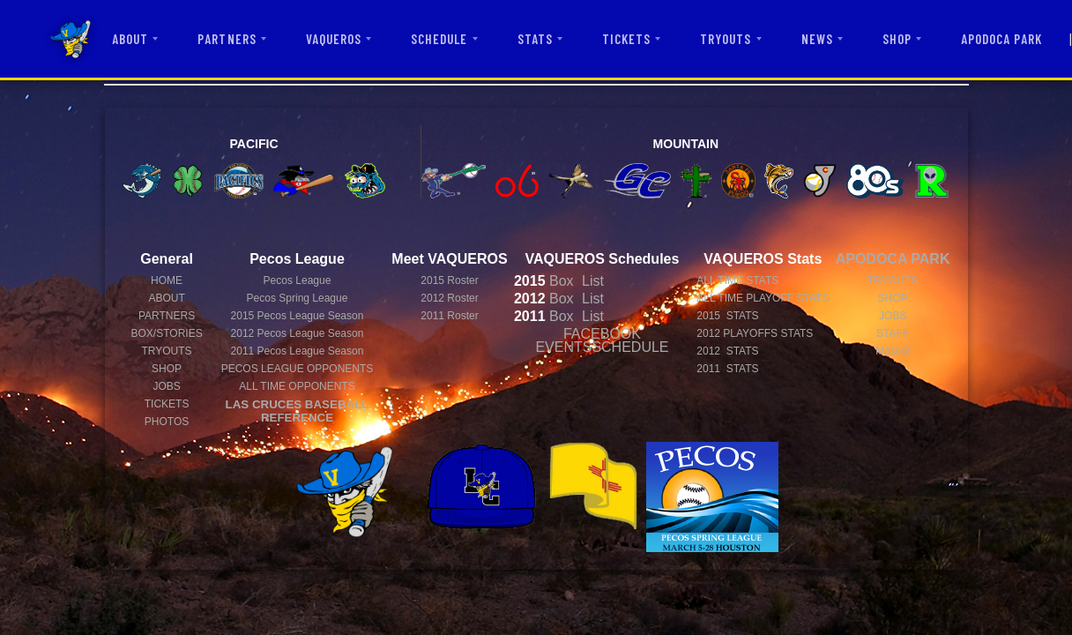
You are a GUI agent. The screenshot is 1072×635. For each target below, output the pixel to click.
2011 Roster (449, 316)
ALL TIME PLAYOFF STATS (762, 298)
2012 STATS (727, 351)
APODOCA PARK (1002, 39)
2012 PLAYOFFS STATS (754, 333)
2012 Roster (449, 298)
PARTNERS (226, 39)
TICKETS (626, 39)
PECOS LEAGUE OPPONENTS (297, 368)
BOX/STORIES (167, 333)
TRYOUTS (725, 39)
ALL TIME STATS (737, 280)
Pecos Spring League (297, 298)
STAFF (892, 333)
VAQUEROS (333, 39)
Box (544, 281)
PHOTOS (167, 421)
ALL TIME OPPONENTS (296, 386)
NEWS (817, 39)
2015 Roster (449, 280)
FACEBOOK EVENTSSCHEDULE (601, 340)
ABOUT (130, 39)
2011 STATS (727, 368)
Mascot (892, 351)
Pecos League (297, 280)
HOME (166, 280)
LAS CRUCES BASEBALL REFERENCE (297, 411)
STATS (535, 39)
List (591, 281)
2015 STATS (727, 316)
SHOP (897, 39)
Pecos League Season (297, 316)
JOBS (166, 386)
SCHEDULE (439, 39)
